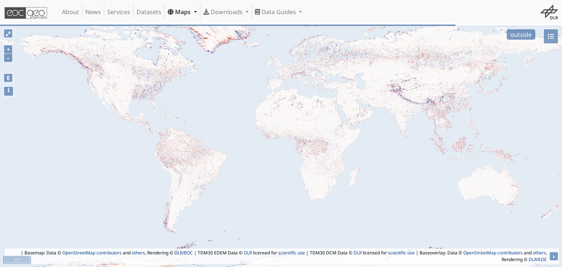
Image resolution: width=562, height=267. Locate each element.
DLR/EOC (183, 253)
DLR (248, 253)
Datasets (149, 12)
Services (118, 12)
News (93, 12)
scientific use (291, 253)
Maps (180, 12)
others (138, 253)
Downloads (223, 12)
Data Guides (276, 12)
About (70, 12)
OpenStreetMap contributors (92, 253)
